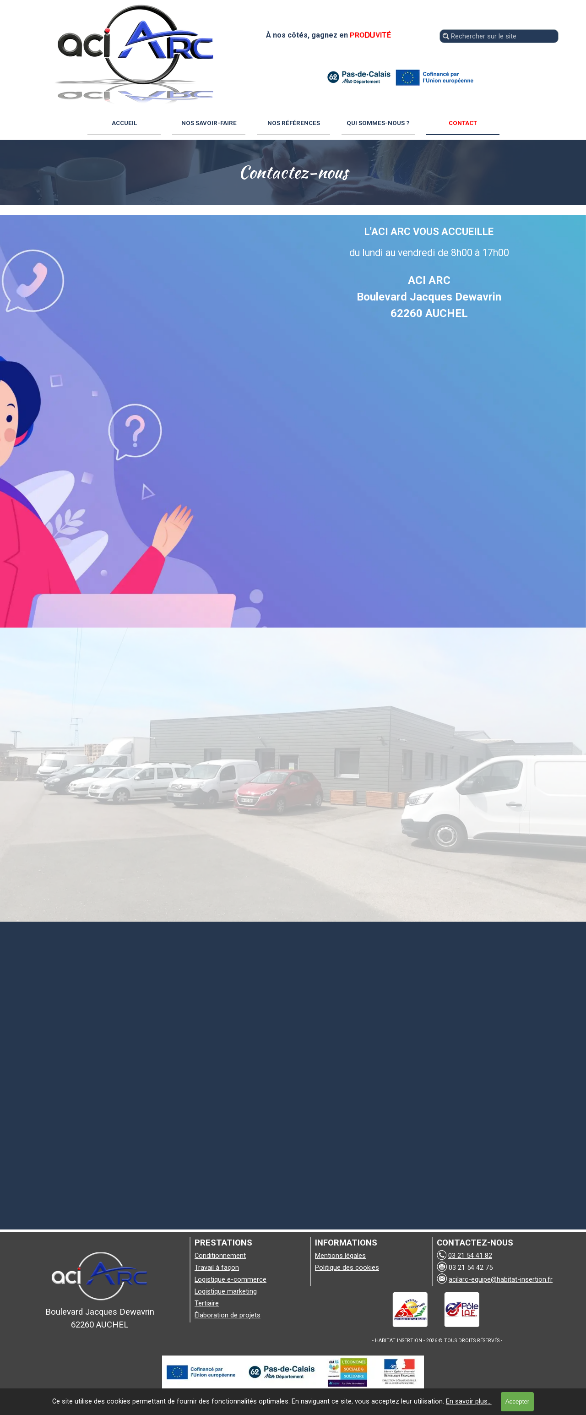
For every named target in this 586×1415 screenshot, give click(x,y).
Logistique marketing (226, 1291)
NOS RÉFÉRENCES (293, 123)
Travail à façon (217, 1267)
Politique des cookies (347, 1267)
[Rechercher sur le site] (499, 36)
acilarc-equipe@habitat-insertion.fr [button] (501, 1279)
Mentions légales (340, 1255)
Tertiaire (207, 1303)
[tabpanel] (293, 172)
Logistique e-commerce (230, 1279)
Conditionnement (220, 1255)
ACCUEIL (124, 123)
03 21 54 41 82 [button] (470, 1255)
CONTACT (463, 123)
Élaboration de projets (227, 1315)
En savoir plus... (469, 1401)
